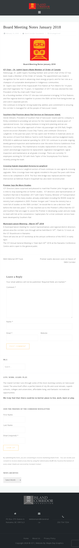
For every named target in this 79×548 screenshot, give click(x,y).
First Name (8, 415)
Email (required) (10, 435)
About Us (36, 538)
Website (44, 333)
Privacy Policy (49, 538)
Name (9, 321)
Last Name (8, 425)
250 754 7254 (63, 522)
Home (26, 538)
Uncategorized (55, 33)
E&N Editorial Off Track (13, 259)
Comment (11, 287)
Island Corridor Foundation (34, 33)
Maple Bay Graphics (55, 543)
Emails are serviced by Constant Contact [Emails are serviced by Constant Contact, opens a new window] (26, 464)
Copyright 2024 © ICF (24, 543)
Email (9, 333)
